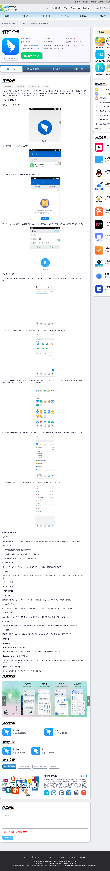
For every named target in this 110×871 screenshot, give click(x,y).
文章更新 (101, 2)
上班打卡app (20, 86)
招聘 (54, 482)
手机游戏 (27, 16)
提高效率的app (34, 86)
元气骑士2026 (75, 8)
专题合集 (65, 16)
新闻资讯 (85, 16)
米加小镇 (86, 8)
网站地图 (83, 857)
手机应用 (46, 16)
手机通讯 (45, 86)
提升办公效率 (8, 86)
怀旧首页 (77, 2)
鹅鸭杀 (65, 8)
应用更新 (93, 2)
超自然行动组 (56, 8)
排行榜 (104, 16)
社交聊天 (33, 23)
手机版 (108, 2)
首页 (7, 16)
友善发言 (8, 837)
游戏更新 (85, 2)
